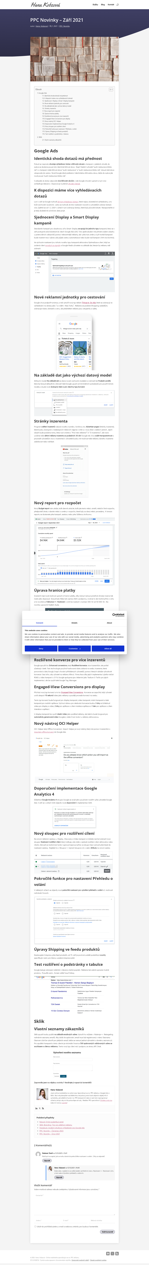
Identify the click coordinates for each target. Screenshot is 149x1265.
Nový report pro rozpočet (52, 111)
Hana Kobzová (42, 26)
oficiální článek (74, 183)
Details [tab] (74, 623)
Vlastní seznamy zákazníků (53, 140)
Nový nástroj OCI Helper (53, 121)
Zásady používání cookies (98, 1262)
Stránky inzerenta (50, 108)
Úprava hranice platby (52, 113)
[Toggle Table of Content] (109, 89)
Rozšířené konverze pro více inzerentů (57, 116)
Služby (95, 5)
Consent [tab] (39, 623)
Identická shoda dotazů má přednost (56, 95)
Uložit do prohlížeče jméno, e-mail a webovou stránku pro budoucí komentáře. (67, 1228)
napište (67, 1104)
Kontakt (111, 5)
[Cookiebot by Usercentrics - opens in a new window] (114, 615)
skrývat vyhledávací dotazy (68, 201)
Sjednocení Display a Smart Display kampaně (59, 101)
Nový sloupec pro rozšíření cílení (55, 126)
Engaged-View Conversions (72, 694)
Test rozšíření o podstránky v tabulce (57, 134)
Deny (41, 649)
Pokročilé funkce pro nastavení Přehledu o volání (61, 129)
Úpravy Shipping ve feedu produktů (56, 131)
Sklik (40, 137)
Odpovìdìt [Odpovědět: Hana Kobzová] (59, 1179)
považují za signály (53, 248)
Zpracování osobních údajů (80, 1262)
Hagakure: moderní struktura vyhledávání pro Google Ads (62, 1129)
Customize (74, 649)
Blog (103, 5)
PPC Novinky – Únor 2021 (50, 1135)
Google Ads (43, 93)
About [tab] (109, 623)
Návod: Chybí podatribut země (52, 1123)
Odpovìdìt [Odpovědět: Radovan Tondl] (47, 1162)
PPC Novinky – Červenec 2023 (52, 1132)
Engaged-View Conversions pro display (57, 118)
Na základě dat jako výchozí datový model (58, 106)
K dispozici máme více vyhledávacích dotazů (59, 98)
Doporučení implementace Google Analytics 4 (59, 124)
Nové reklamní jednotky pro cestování (57, 103)
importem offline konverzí (44, 734)
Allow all (108, 649)
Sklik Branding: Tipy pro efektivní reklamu (56, 1126)
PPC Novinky (64, 26)
